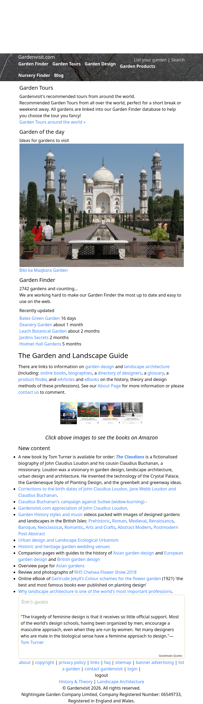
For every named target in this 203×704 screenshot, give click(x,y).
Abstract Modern (134, 527)
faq (107, 662)
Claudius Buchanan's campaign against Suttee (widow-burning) (81, 502)
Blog (59, 75)
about (25, 662)
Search (178, 60)
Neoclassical (50, 527)
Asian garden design (133, 553)
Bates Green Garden (39, 318)
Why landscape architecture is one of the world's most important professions (95, 591)
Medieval (137, 521)
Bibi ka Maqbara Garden (43, 270)
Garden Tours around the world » (52, 122)
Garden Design (100, 64)
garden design (100, 366)
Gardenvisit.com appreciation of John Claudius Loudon (72, 508)
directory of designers (120, 373)
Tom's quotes (34, 602)
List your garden (150, 60)
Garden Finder (33, 64)
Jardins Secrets (34, 337)
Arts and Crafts (101, 527)
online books (53, 373)
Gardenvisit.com (36, 57)
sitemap (123, 662)
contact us (28, 392)
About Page (109, 386)
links (94, 662)
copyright (44, 662)
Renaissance (161, 521)
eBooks (92, 379)
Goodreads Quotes (170, 656)
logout (101, 675)
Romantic (73, 527)
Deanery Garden (35, 325)
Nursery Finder (34, 75)
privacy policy (72, 662)
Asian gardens (70, 566)
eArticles (65, 379)
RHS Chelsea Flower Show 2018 (105, 572)
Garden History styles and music (50, 514)
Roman (119, 521)
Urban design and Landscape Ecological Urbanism (68, 540)
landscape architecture (147, 366)
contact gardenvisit (104, 669)
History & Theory (76, 682)
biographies (80, 373)
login (132, 669)
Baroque (26, 527)
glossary (156, 373)
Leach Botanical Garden (43, 331)
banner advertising (155, 662)
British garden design (78, 559)
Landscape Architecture (120, 682)
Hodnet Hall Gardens (40, 344)
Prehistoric (99, 521)
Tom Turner (32, 642)
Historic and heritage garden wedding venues (64, 546)
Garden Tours (67, 64)
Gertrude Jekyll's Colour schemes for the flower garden (106, 578)
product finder (32, 379)
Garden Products (137, 66)
